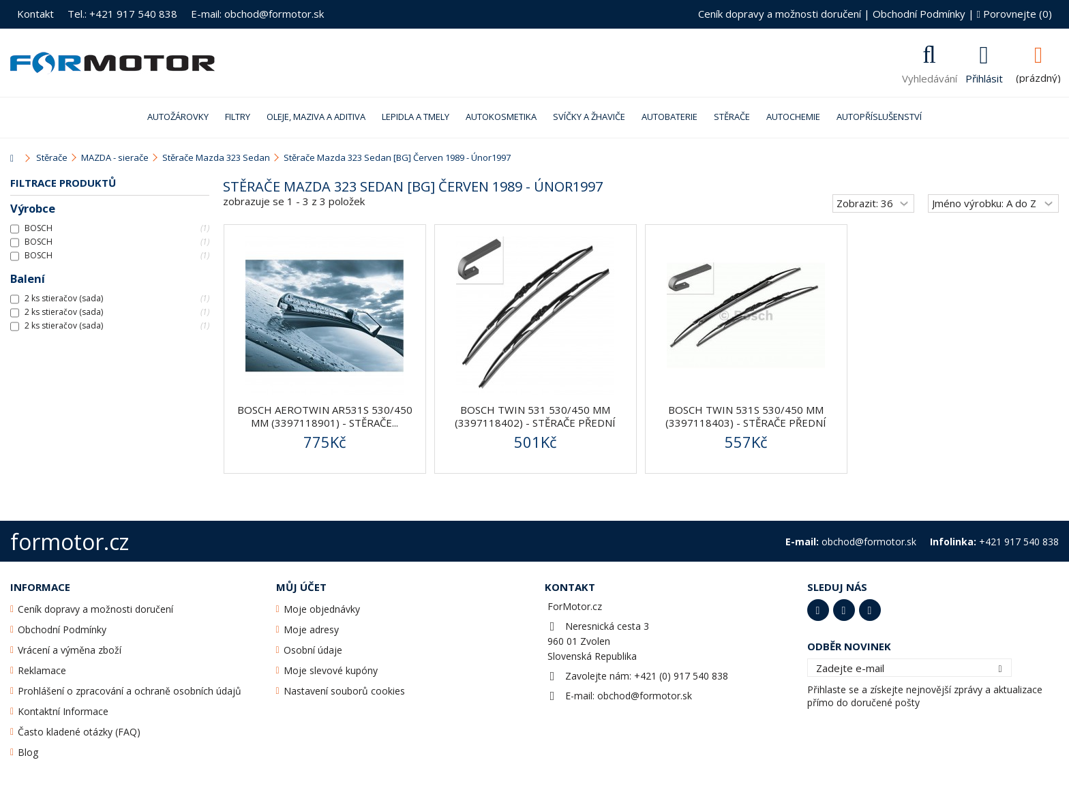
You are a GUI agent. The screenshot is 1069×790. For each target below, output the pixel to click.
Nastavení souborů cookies (344, 690)
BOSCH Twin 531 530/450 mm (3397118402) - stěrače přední (535, 416)
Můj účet (301, 587)
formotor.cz (69, 541)
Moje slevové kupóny (331, 670)
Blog (28, 752)
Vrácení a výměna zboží (69, 649)
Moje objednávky (322, 609)
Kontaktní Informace (63, 711)
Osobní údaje (313, 649)
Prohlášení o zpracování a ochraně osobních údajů (129, 690)
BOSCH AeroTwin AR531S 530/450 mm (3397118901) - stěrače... (324, 416)
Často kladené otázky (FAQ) (79, 731)
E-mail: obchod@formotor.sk (257, 13)
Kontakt (35, 13)
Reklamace (42, 670)
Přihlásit (984, 77)
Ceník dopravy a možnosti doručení (779, 13)
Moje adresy (311, 629)
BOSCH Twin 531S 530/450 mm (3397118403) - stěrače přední (745, 416)
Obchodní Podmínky (919, 13)
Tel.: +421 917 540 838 (122, 13)
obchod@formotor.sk (644, 695)
